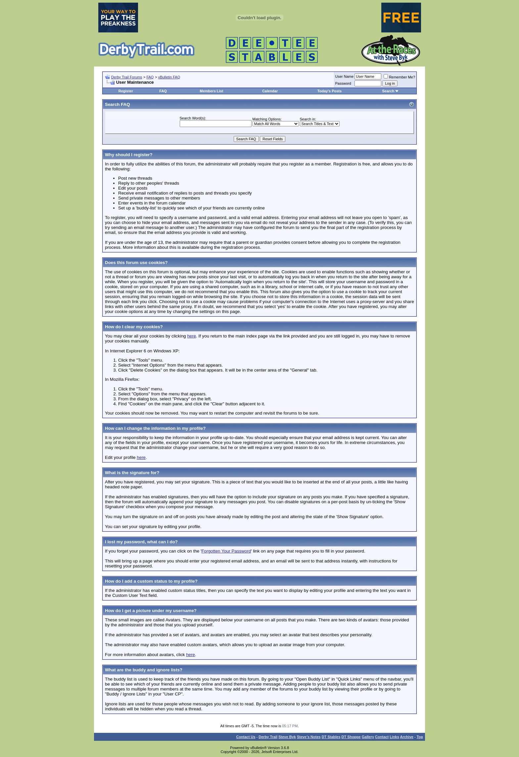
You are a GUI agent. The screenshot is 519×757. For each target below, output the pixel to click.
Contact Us (245, 737)
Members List (211, 91)
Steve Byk (287, 737)
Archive (406, 737)
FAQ (150, 77)
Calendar (270, 91)
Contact (382, 737)
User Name (344, 76)
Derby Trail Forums (126, 77)
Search (388, 91)
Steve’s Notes (309, 737)
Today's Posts (329, 91)
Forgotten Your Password (226, 551)
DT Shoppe (351, 737)
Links (394, 737)
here (191, 336)
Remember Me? (399, 77)
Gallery (368, 737)
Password (343, 83)
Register (125, 91)
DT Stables (331, 737)
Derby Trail (268, 737)
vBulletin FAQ (169, 77)
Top (420, 737)
